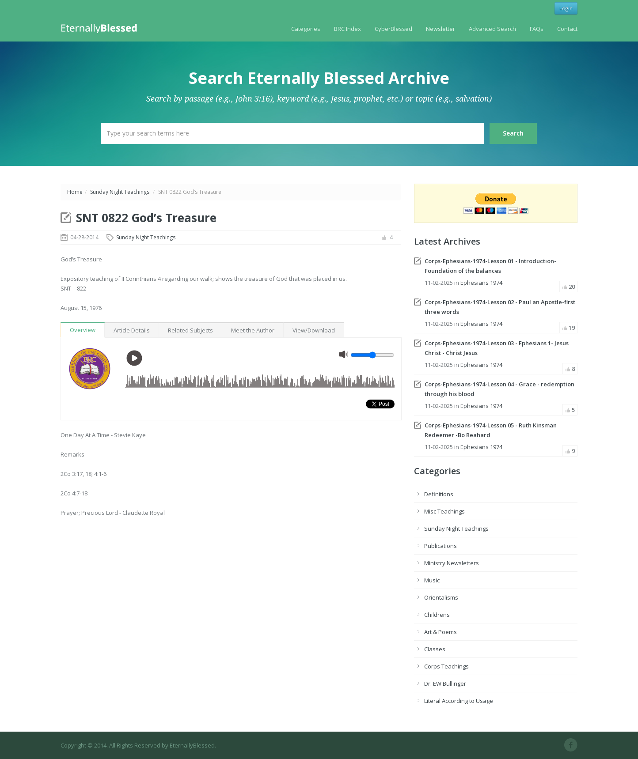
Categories (305, 29)
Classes (434, 649)
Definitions (438, 494)
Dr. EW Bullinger (445, 683)
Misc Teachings (444, 511)
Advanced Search (492, 29)
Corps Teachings (446, 666)
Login (566, 8)
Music (432, 580)
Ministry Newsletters (451, 563)
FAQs (536, 29)
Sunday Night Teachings (119, 192)
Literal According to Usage (458, 701)
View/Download (313, 330)
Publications (440, 546)
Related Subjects (190, 330)
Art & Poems (440, 632)
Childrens (437, 615)
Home (75, 192)
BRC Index (347, 29)
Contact (567, 29)
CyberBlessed (393, 29)
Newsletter (440, 29)
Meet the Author (252, 330)
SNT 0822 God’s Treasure (146, 218)
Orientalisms (441, 597)
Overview (82, 330)
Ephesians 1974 (481, 283)
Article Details (132, 330)
